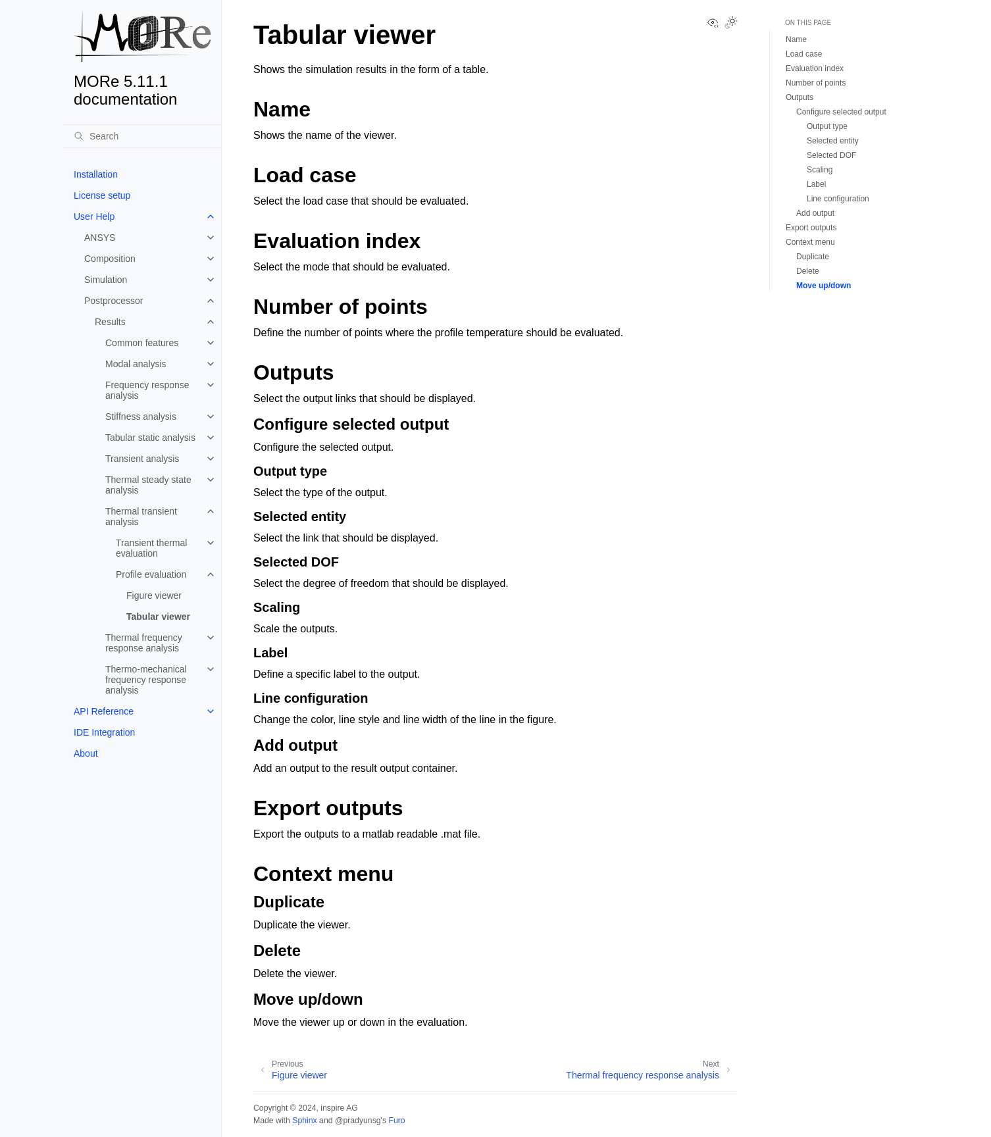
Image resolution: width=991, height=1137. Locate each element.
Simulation (105, 279)
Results (110, 321)
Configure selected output (841, 111)
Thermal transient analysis (141, 516)
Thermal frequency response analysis (143, 642)
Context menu (810, 242)
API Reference (104, 711)
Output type (827, 126)
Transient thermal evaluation (151, 548)
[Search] (142, 136)
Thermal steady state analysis (148, 484)
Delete (807, 271)
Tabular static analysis (150, 437)
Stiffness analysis (140, 416)
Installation (96, 174)
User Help (94, 216)
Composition (110, 258)
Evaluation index (815, 68)
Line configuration (838, 198)
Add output (815, 213)
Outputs (799, 97)
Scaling (819, 169)
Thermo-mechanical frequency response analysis (146, 679)
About (86, 753)
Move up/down (823, 285)
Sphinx (304, 1120)
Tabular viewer (158, 616)
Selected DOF (831, 155)
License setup (102, 195)
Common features (141, 343)
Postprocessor (113, 300)
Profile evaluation (151, 574)
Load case (804, 54)
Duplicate (812, 256)
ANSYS (99, 237)
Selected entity (833, 140)
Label (816, 184)
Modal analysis (135, 364)
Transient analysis (142, 458)
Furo (396, 1120)
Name (796, 39)
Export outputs (811, 227)
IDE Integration (104, 732)
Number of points (816, 83)
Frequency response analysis (147, 390)
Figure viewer (154, 595)
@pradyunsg (358, 1120)
